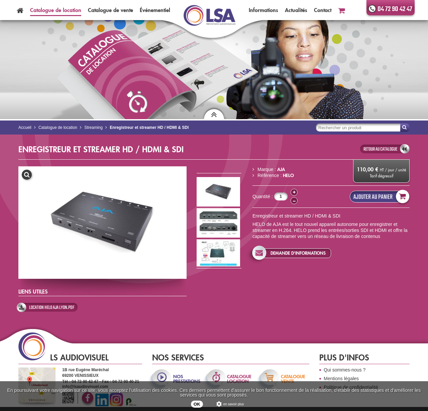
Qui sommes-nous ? (344, 369)
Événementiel (155, 10)
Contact (322, 10)
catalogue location (239, 379)
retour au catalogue (380, 149)
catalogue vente (293, 379)
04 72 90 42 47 (395, 9)
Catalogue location (55, 10)
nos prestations (186, 379)
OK (197, 404)
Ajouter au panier (379, 196)
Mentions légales (341, 378)
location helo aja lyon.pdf (51, 308)
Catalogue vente (110, 10)
